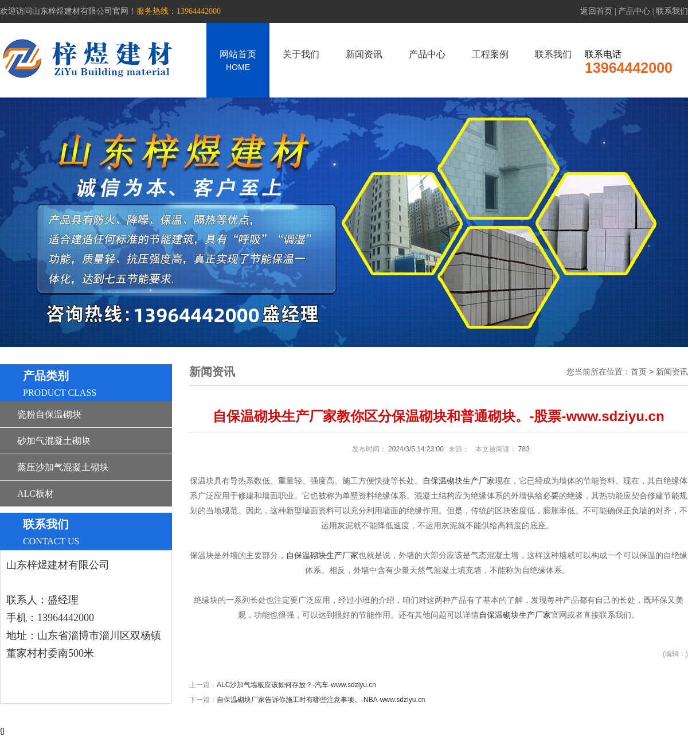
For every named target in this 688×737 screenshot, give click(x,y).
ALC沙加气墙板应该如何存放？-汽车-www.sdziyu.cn (296, 685)
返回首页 (596, 11)
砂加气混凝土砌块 (54, 441)
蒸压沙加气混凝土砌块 (63, 467)
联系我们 (672, 11)
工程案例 (490, 54)
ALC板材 (35, 493)
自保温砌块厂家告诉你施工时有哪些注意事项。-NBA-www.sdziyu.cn (321, 700)
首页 (639, 371)
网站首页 (238, 60)
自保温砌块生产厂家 (459, 481)
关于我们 (301, 54)
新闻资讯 (364, 54)
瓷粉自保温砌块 (49, 414)
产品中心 (634, 11)
